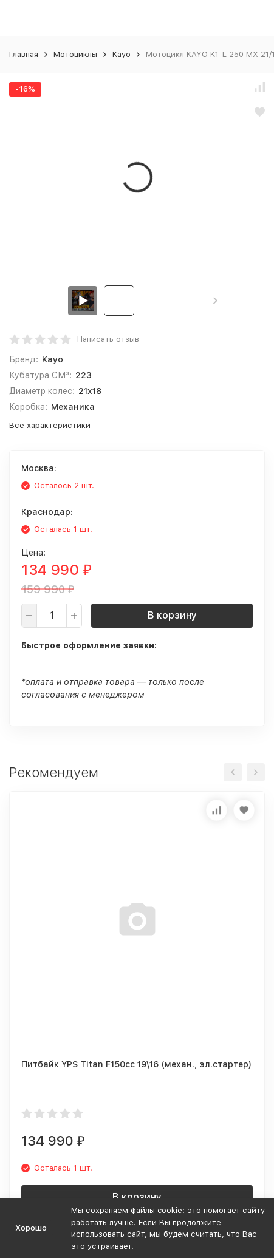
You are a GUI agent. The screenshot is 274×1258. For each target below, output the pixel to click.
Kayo (121, 54)
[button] (215, 300)
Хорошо (31, 1227)
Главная (23, 54)
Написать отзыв (108, 339)
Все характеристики (50, 425)
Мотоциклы (75, 54)
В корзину (172, 615)
